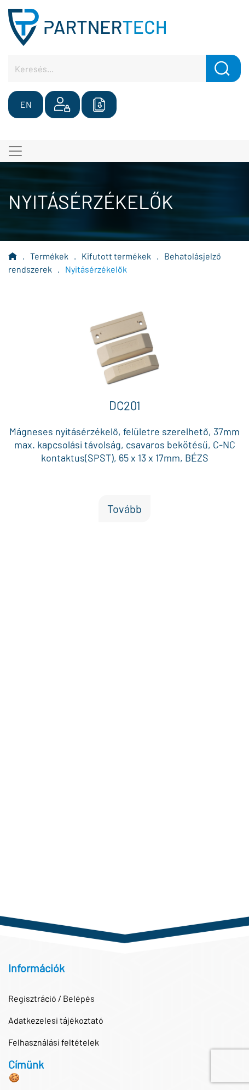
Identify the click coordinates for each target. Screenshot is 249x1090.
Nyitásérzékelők (96, 269)
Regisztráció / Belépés (51, 998)
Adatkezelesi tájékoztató (55, 1020)
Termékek (49, 256)
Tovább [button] (124, 508)
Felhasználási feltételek (53, 1042)
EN (26, 104)
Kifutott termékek (116, 256)
